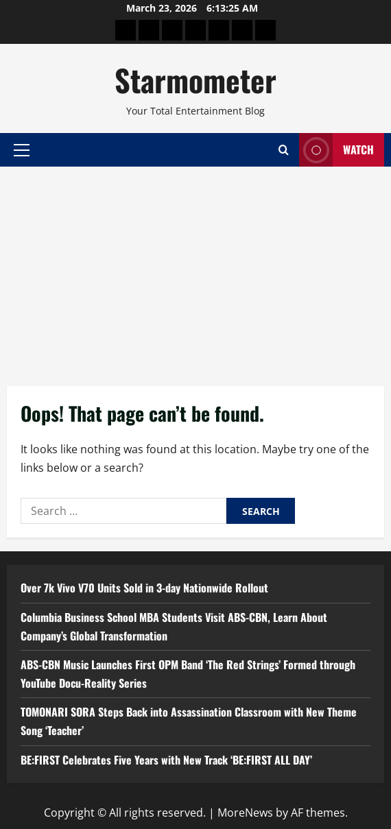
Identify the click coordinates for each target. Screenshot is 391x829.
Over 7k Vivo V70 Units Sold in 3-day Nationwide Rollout (144, 587)
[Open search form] (284, 149)
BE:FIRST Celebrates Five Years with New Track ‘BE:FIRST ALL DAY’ (166, 760)
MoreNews (245, 812)
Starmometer (195, 80)
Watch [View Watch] (336, 150)
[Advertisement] (195, 269)
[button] (21, 149)
